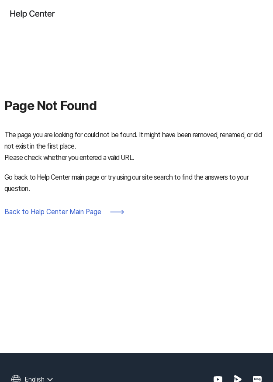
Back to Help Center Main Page (52, 212)
